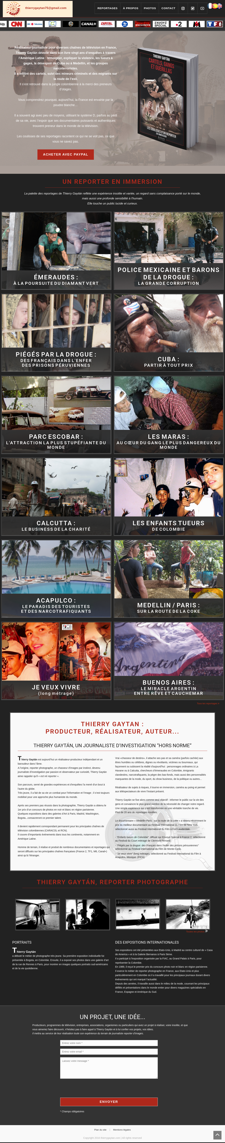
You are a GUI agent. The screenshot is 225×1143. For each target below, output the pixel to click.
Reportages (107, 8)
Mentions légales (122, 1130)
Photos (150, 8)
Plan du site (99, 1130)
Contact (168, 8)
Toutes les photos (196, 931)
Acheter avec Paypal (65, 154)
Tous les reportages (207, 703)
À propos (130, 8)
